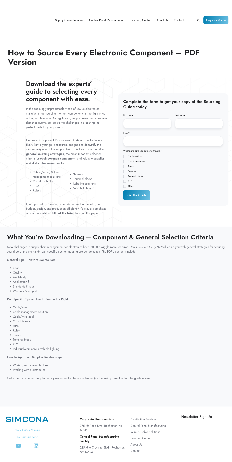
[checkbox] (173, 144)
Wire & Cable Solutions (145, 405)
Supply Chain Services (69, 7)
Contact (179, 7)
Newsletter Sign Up (196, 390)
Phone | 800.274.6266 (27, 403)
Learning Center (140, 7)
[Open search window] (198, 6)
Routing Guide (218, 452)
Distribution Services (143, 393)
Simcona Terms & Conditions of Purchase (160, 452)
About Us (162, 7)
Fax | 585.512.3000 (27, 411)
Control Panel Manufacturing (106, 7)
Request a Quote (216, 7)
